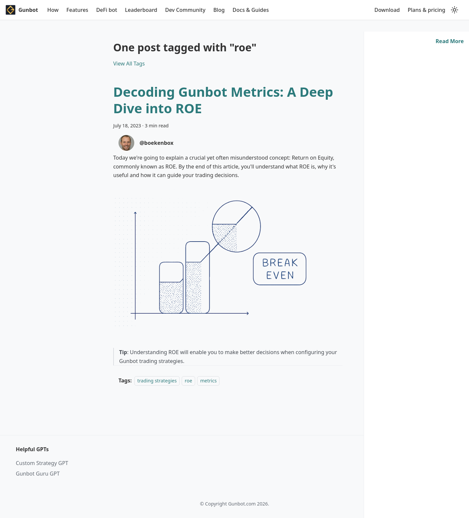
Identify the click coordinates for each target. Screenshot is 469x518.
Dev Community (185, 9)
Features (77, 9)
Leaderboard (141, 9)
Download (387, 9)
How (52, 9)
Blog (218, 9)
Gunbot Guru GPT (38, 473)
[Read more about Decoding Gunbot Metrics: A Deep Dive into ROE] (450, 41)
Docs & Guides (251, 9)
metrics (208, 380)
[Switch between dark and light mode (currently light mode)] (454, 10)
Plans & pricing (426, 9)
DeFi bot (106, 9)
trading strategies (157, 380)
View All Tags (129, 63)
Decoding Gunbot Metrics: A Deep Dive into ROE (223, 100)
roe (188, 380)
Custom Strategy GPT (42, 463)
